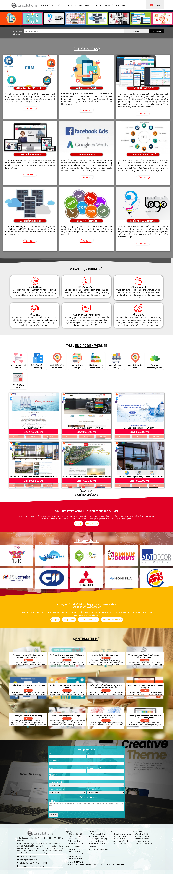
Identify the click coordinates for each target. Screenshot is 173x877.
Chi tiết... (28, 660)
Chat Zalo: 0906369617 (112, 619)
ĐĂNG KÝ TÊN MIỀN (74, 838)
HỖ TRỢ (113, 833)
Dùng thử (16, 437)
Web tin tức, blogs (74, 843)
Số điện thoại (94, 767)
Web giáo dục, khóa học (98, 836)
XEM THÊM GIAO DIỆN (86, 495)
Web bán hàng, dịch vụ (120, 838)
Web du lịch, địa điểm (98, 838)
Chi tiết (33, 437)
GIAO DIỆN (92, 833)
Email (52, 767)
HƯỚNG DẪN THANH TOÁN (99, 851)
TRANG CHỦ (45, 5)
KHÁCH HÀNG (121, 5)
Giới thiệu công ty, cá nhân (122, 836)
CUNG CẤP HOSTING (75, 836)
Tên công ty (54, 760)
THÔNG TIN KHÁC (94, 849)
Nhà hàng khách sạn (97, 843)
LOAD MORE (86, 491)
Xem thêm (30, 108)
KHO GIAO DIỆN (69, 5)
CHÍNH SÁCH (137, 833)
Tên (89, 753)
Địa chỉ (52, 775)
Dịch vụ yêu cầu (56, 782)
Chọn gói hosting (56, 789)
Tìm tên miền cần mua (16, 32)
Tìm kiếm (136, 31)
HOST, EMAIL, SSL (85, 5)
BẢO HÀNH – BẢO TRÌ (73, 849)
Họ (50, 753)
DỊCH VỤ (56, 5)
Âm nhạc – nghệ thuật (98, 845)
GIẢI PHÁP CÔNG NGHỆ (103, 5)
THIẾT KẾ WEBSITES (75, 840)
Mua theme (50, 437)
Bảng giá (78, 523)
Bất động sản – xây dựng (99, 840)
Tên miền (91, 789)
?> (67, 792)
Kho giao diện (92, 523)
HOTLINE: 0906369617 (88, 619)
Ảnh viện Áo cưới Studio (76, 845)
